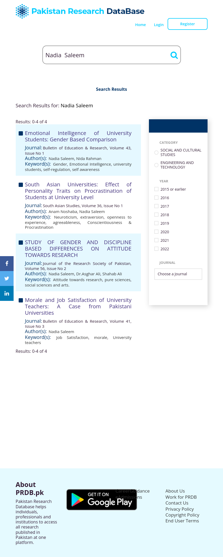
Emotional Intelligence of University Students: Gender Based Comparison (78, 136)
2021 (165, 240)
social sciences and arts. (47, 285)
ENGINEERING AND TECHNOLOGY (177, 165)
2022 (165, 249)
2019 (165, 223)
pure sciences (118, 279)
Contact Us (176, 503)
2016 (165, 198)
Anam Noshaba (62, 211)
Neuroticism (65, 217)
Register (187, 23)
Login (159, 24)
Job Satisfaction (72, 337)
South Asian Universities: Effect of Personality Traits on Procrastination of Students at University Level (78, 191)
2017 (165, 206)
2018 (165, 215)
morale (100, 337)
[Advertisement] (112, 391)
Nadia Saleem (61, 158)
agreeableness (66, 222)
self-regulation (56, 169)
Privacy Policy (179, 509)
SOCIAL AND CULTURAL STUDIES (181, 152)
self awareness (86, 169)
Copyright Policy (182, 515)
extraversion (92, 217)
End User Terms (182, 521)
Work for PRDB (181, 497)
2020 (165, 232)
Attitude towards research (77, 279)
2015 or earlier (173, 189)
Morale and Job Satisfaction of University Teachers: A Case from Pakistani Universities (78, 306)
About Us (175, 491)
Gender (60, 164)
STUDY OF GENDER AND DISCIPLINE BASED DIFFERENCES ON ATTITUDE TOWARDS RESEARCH (78, 249)
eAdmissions (129, 497)
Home (140, 24)
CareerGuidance (133, 491)
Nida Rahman (89, 158)
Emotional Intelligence (90, 164)
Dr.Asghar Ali (88, 273)
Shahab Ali (112, 273)
